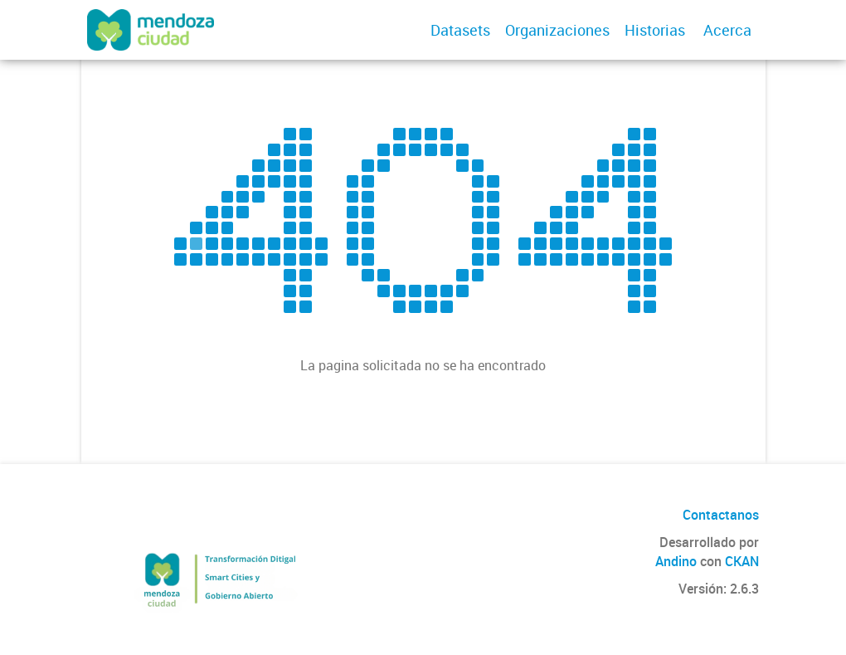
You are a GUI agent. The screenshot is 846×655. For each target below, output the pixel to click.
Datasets (460, 30)
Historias (655, 30)
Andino (676, 561)
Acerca (727, 30)
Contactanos (721, 515)
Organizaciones (557, 30)
